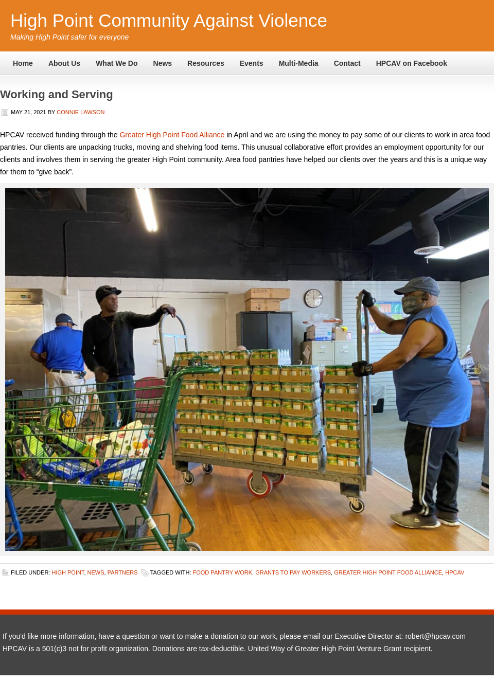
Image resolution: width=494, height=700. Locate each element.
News (162, 63)
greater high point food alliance (388, 572)
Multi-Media (299, 63)
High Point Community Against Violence (168, 20)
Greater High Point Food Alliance (171, 135)
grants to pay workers (293, 572)
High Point (67, 572)
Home (23, 63)
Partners (123, 572)
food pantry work (223, 572)
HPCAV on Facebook (411, 63)
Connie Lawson (80, 112)
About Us (64, 63)
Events (251, 63)
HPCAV (454, 572)
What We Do (116, 63)
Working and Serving (56, 94)
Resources (205, 63)
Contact (347, 63)
